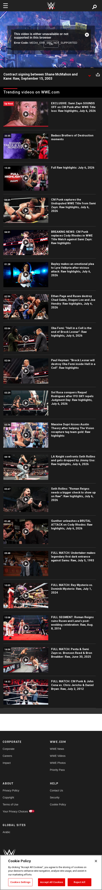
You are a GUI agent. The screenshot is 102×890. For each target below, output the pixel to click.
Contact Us (56, 790)
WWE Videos (58, 755)
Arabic (6, 832)
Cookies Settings (20, 882)
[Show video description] (89, 74)
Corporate (8, 748)
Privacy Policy (11, 790)
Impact (7, 762)
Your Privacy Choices (14, 811)
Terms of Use (10, 804)
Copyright (8, 797)
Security (55, 797)
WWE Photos (58, 762)
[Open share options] (98, 74)
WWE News (57, 748)
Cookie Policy (58, 804)
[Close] (96, 861)
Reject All (79, 882)
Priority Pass (57, 769)
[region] (51, 872)
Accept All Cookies (51, 882)
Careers (7, 755)
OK (51, 44)
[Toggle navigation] (5, 5)
